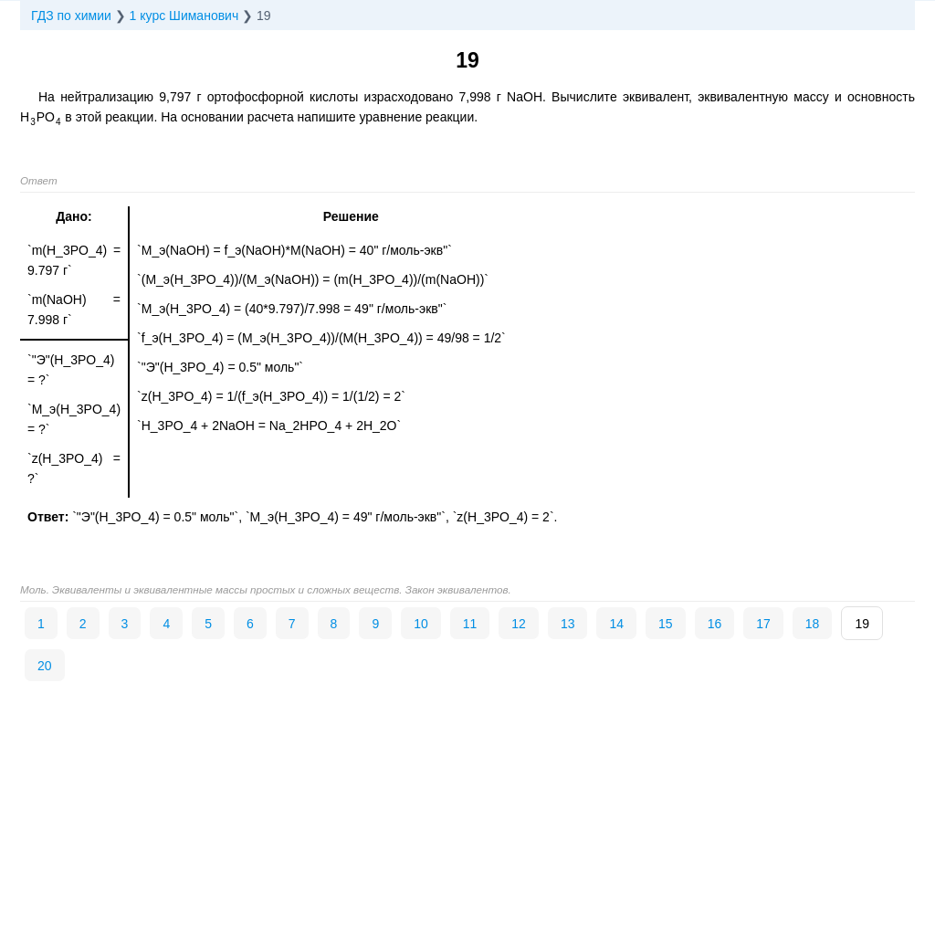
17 (763, 623)
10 (421, 623)
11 (470, 623)
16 (715, 623)
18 (812, 623)
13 (568, 623)
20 (44, 665)
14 (616, 623)
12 (518, 623)
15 (665, 623)
